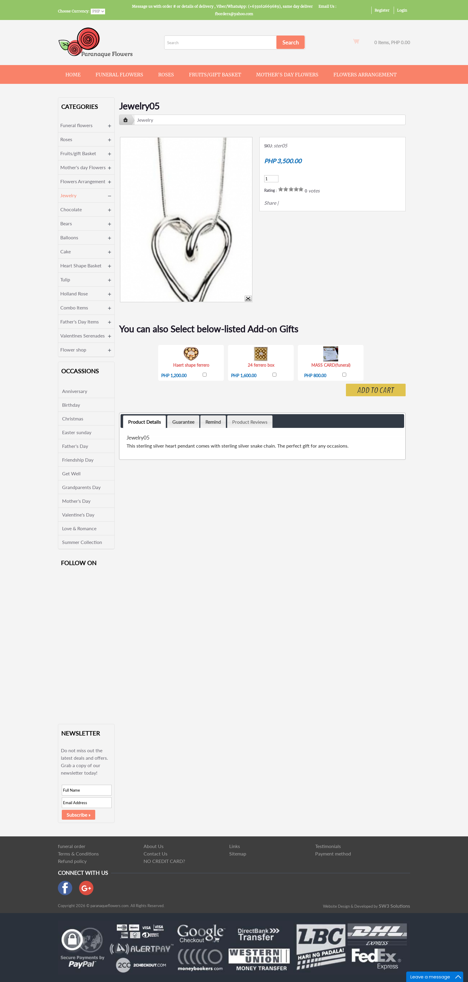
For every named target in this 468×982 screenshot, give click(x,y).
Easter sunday (76, 432)
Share (270, 203)
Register (382, 10)
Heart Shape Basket (80, 265)
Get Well (71, 473)
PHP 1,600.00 (243, 375)
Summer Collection (82, 542)
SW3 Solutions (394, 906)
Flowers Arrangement (365, 75)
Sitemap (237, 853)
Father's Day (75, 446)
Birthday (71, 405)
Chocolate (71, 209)
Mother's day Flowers (287, 75)
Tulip (65, 279)
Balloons (69, 237)
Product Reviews (249, 422)
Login (402, 10)
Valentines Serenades (82, 335)
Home (73, 75)
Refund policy (72, 861)
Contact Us (155, 853)
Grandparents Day (81, 487)
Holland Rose (74, 293)
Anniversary (74, 391)
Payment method (333, 853)
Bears (66, 223)
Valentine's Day (78, 514)
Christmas (72, 418)
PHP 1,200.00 (174, 375)
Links (234, 846)
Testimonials (328, 846)
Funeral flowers (119, 75)
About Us (154, 846)
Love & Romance (79, 528)
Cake (65, 251)
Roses (166, 75)
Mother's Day (76, 501)
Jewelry (68, 195)
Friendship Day (77, 460)
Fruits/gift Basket (215, 75)
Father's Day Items (79, 321)
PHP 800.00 (315, 375)
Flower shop (73, 349)
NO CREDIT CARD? (164, 861)
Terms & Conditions (78, 853)
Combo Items (74, 307)
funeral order (71, 846)
